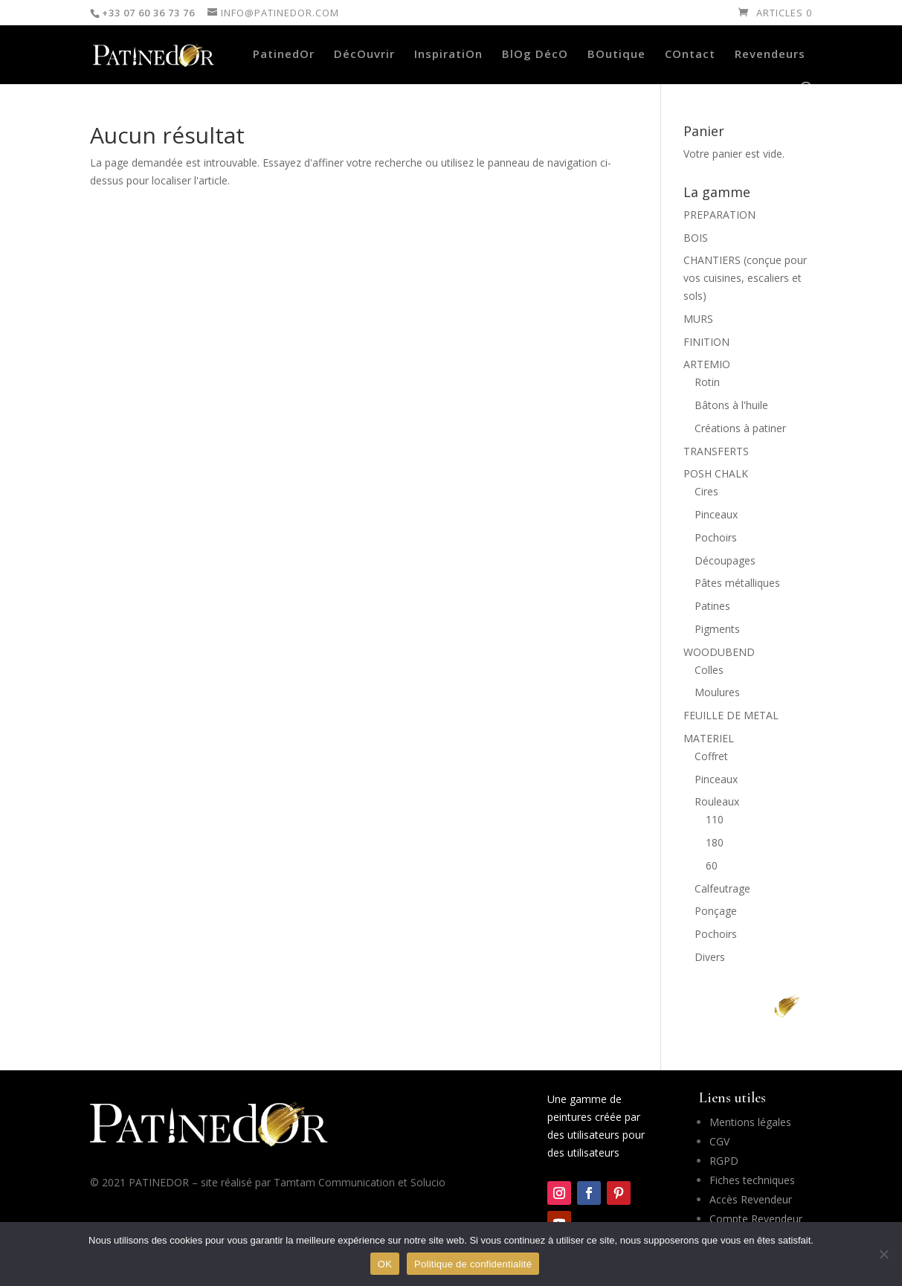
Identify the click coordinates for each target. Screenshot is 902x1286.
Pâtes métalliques (737, 583)
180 (715, 842)
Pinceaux (716, 514)
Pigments (717, 629)
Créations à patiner (740, 428)
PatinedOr (284, 54)
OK (385, 1264)
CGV (719, 1141)
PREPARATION (719, 215)
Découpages (725, 560)
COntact (690, 54)
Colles (709, 670)
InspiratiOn (448, 54)
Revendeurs (770, 54)
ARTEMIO (706, 364)
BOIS (695, 238)
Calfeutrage (722, 888)
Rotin (707, 382)
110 (715, 819)
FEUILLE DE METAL (731, 715)
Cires (706, 491)
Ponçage (716, 911)
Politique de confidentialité (473, 1264)
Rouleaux (717, 801)
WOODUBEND (719, 652)
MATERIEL (708, 738)
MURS (698, 319)
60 (712, 865)
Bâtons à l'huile (731, 405)
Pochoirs (716, 537)
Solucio (427, 1182)
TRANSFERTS (716, 451)
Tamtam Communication (334, 1182)
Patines (712, 606)
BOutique (616, 54)
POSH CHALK (715, 473)
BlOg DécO (535, 54)
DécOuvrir (364, 54)
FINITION (706, 342)
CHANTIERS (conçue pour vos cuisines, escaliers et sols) (745, 278)
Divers (710, 957)
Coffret (711, 756)
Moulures (717, 692)
